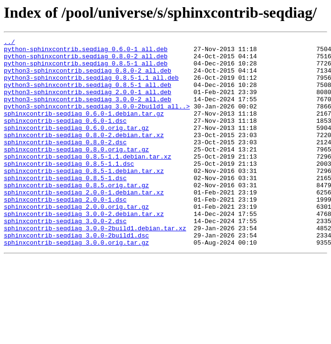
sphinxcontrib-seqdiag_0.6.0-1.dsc (65, 137)
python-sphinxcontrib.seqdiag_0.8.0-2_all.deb (85, 60)
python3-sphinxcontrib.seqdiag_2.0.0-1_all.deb (87, 103)
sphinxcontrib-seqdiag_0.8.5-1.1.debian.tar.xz (87, 180)
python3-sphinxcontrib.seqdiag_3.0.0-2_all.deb (87, 112)
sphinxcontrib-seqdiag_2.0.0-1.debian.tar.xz (84, 223)
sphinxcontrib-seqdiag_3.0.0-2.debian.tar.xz (84, 249)
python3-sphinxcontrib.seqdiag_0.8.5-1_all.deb (87, 94)
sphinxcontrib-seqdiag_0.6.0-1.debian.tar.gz (84, 129)
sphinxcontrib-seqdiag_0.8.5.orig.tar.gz (76, 215)
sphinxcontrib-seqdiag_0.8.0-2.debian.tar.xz (84, 154)
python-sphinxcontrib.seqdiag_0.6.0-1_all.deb (85, 51)
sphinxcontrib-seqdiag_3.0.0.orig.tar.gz (76, 284)
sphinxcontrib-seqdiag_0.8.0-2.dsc (65, 163)
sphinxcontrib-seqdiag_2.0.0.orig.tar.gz (76, 240)
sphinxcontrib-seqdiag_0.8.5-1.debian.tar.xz (84, 198)
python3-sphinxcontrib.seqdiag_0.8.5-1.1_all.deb (91, 86)
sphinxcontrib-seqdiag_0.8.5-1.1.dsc (69, 189)
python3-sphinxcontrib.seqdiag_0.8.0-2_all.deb (87, 77)
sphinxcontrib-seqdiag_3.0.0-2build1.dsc (76, 275)
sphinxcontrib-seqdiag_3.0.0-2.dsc (65, 258)
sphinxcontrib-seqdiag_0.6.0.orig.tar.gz (76, 146)
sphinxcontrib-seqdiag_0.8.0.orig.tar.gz (76, 172)
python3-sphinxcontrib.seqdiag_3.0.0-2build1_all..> (97, 120)
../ (9, 43)
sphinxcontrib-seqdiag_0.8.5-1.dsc (65, 206)
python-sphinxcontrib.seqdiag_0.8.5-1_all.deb (85, 68)
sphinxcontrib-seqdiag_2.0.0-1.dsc (65, 232)
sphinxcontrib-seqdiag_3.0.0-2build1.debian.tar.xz (95, 266)
